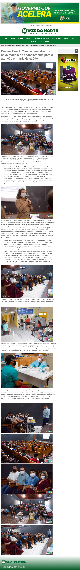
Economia (20, 38)
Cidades (13, 38)
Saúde (40, 42)
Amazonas (46, 38)
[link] (28, 418)
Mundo (66, 38)
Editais (47, 42)
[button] (28, 144)
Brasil (60, 38)
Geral (53, 38)
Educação (29, 38)
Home (6, 38)
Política (33, 42)
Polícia (73, 38)
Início (2, 45)
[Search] (76, 51)
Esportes (37, 38)
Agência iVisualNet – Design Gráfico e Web (17, 567)
